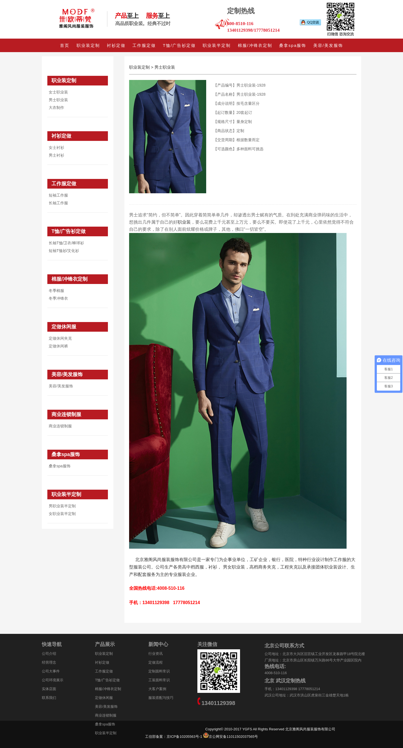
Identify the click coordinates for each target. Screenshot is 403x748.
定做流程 (155, 662)
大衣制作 (56, 107)
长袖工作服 (58, 203)
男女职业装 (234, 567)
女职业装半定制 (62, 513)
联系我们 (49, 698)
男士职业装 (58, 100)
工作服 (340, 559)
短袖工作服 (58, 195)
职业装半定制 (217, 45)
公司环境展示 (52, 680)
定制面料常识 (159, 671)
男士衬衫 (56, 155)
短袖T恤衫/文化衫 (64, 250)
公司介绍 (49, 654)
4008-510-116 (276, 673)
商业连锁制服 (66, 414)
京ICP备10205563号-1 (188, 736)
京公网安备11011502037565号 (233, 736)
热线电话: (275, 666)
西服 (199, 567)
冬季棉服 (56, 290)
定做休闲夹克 (60, 338)
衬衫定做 (116, 45)
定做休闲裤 (58, 346)
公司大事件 (51, 671)
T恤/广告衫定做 (179, 45)
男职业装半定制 (62, 506)
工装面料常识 (159, 680)
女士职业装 (58, 92)
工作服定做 (144, 45)
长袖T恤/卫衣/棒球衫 (66, 243)
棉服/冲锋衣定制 (255, 45)
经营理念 (49, 662)
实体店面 (49, 689)
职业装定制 (88, 45)
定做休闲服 (63, 326)
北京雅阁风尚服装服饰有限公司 (166, 559)
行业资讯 (155, 654)
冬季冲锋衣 (58, 298)
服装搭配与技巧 (160, 698)
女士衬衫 (56, 147)
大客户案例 (157, 689)
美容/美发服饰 (328, 45)
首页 (64, 45)
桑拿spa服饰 (292, 45)
